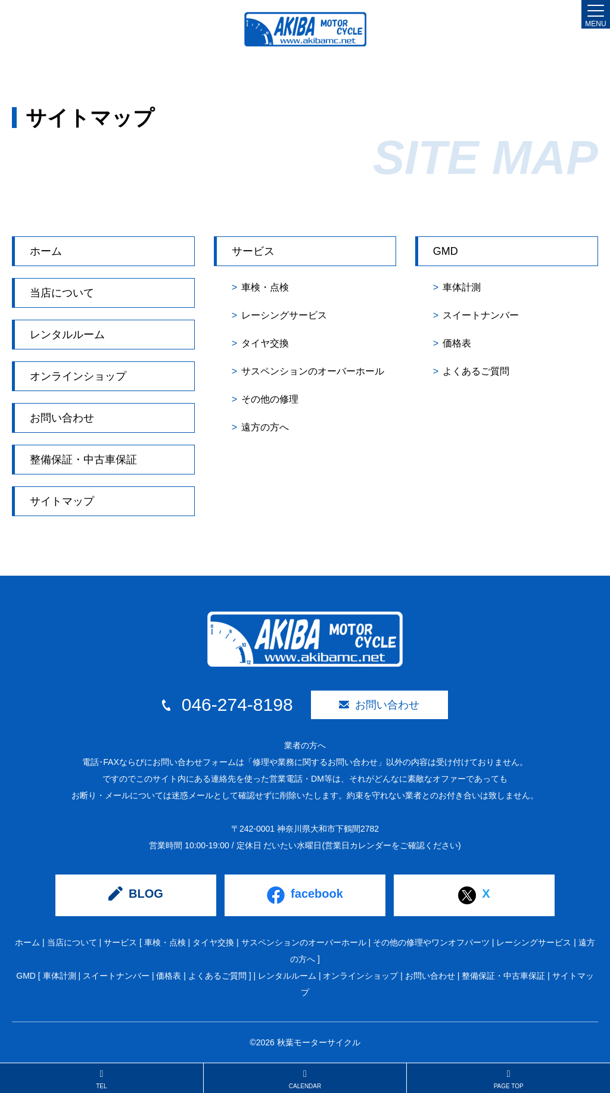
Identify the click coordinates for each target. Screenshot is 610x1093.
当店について (62, 293)
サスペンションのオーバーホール (312, 371)
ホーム (46, 251)
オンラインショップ (78, 376)
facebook (305, 895)
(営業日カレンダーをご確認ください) (391, 845)
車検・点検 (265, 287)
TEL (101, 1079)
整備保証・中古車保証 (83, 460)
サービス (253, 251)
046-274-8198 (227, 705)
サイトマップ (62, 501)
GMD (445, 251)
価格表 (457, 343)
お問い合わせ (62, 418)
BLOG (135, 893)
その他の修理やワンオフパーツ (431, 942)
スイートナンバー (481, 315)
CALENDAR (305, 1079)
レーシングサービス (284, 315)
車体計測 (462, 287)
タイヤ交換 (265, 343)
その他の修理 (269, 399)
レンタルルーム (67, 335)
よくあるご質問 (476, 371)
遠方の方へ (265, 427)
